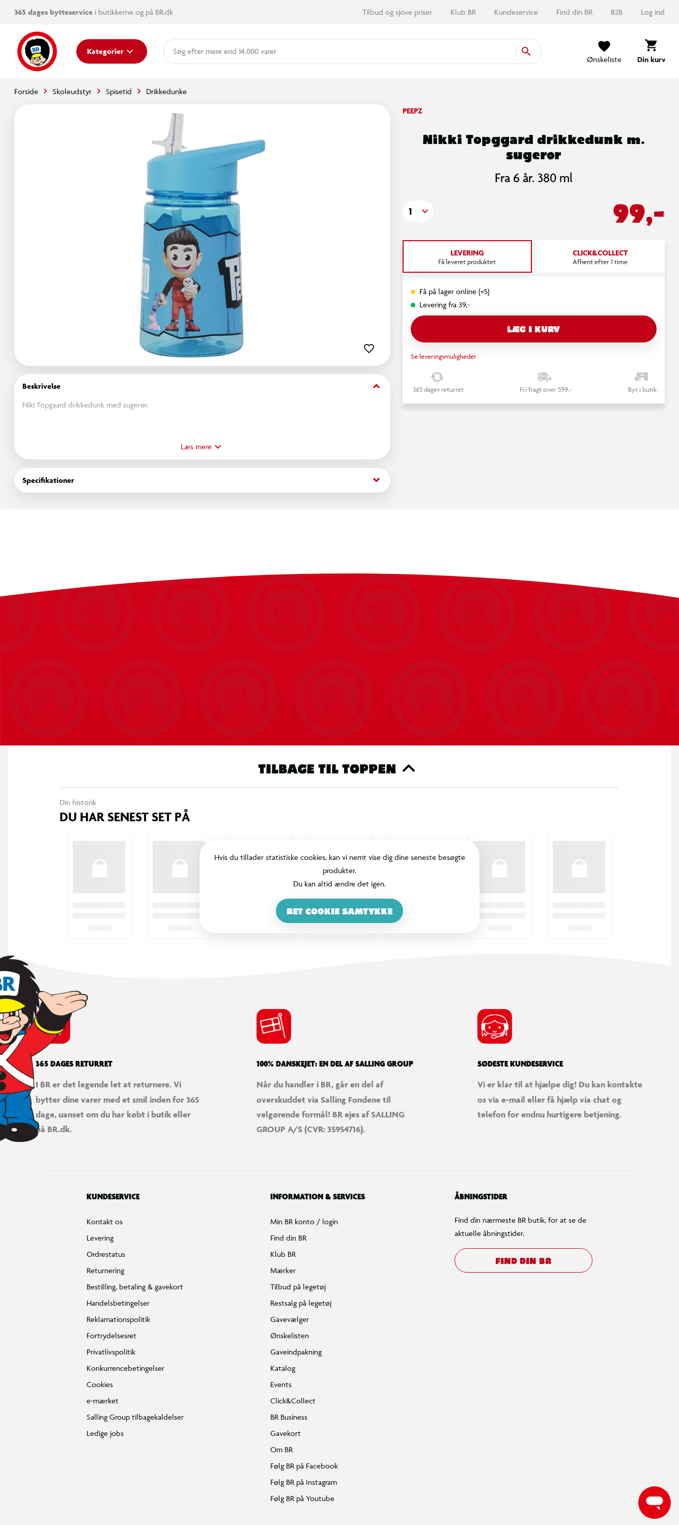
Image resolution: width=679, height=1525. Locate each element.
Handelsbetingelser (118, 1303)
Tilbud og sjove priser (398, 12)
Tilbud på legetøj (298, 1286)
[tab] (467, 256)
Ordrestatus (106, 1254)
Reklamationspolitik (118, 1319)
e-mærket (103, 1400)
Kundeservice (517, 12)
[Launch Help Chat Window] (654, 1502)
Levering (100, 1238)
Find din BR (575, 12)
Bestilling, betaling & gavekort (135, 1286)
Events (281, 1384)
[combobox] (189, 51)
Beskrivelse (202, 386)
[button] (418, 211)
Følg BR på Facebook (304, 1466)
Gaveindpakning (296, 1352)
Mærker (283, 1270)
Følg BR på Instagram (303, 1482)
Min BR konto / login (304, 1221)
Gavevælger (289, 1319)
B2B (618, 12)
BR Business (288, 1417)
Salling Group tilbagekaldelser (135, 1417)
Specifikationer (202, 480)
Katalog (282, 1368)
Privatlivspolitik (111, 1352)
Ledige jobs (105, 1433)
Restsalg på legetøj (300, 1303)
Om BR (281, 1449)
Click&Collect (293, 1400)
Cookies (100, 1384)
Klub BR (464, 12)
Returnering (105, 1270)
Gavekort (285, 1433)
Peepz (412, 111)
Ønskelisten (289, 1335)
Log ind (653, 12)
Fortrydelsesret (111, 1335)
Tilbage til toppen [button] (339, 768)
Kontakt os (105, 1221)
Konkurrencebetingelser (125, 1368)
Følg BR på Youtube (302, 1498)
